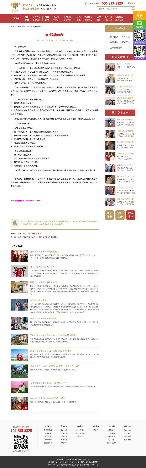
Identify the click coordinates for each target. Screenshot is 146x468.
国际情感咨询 (116, 47)
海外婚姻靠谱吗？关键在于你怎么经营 (47, 398)
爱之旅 (95, 430)
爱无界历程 (48, 430)
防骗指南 (67, 20)
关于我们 (48, 426)
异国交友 (114, 36)
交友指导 (57, 17)
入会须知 (64, 440)
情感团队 (48, 433)
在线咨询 (130, 215)
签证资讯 (88, 20)
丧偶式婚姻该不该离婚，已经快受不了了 (48, 383)
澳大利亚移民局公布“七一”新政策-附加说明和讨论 (38, 237)
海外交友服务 (80, 430)
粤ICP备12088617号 (91, 465)
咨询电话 (127, 430)
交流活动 (64, 433)
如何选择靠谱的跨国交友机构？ (44, 251)
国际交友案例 (80, 433)
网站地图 (127, 440)
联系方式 (127, 426)
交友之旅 (57, 20)
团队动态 (108, 20)
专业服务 (64, 426)
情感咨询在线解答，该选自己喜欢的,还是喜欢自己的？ (55, 366)
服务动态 (36, 17)
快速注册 (109, 215)
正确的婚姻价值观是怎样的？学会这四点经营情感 (52, 335)
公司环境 (48, 436)
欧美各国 (114, 42)
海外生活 (88, 17)
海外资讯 (21, 26)
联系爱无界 (48, 443)
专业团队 (119, 17)
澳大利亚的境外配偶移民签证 (29, 234)
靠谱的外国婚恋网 (38, 300)
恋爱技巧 (80, 436)
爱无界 (16, 18)
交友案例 (36, 20)
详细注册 (120, 215)
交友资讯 (111, 426)
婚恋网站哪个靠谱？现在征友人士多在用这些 (50, 350)
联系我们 (119, 20)
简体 (129, 3)
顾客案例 (80, 426)
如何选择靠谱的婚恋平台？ (42, 267)
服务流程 (67, 17)
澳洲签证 (39, 26)
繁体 (133, 3)
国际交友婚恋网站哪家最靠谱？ (44, 282)
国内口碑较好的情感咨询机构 (43, 318)
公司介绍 (108, 17)
